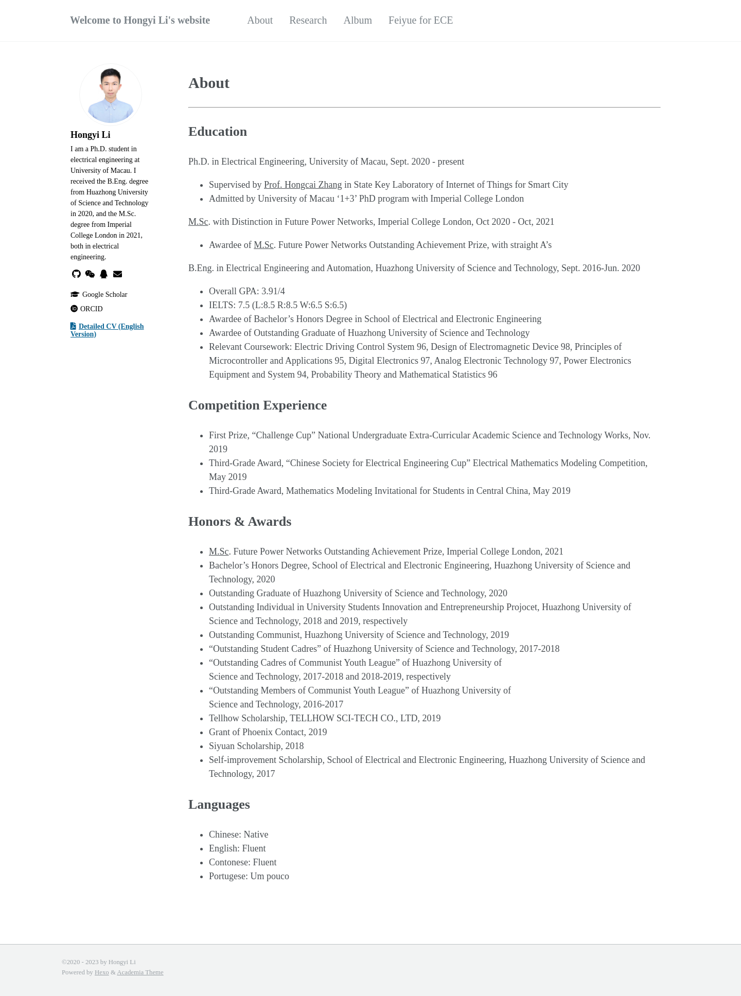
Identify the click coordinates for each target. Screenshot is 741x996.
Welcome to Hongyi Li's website (140, 20)
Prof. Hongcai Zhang (303, 185)
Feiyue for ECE (421, 20)
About (260, 20)
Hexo (102, 972)
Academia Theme (140, 972)
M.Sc (198, 222)
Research (308, 20)
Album (358, 20)
